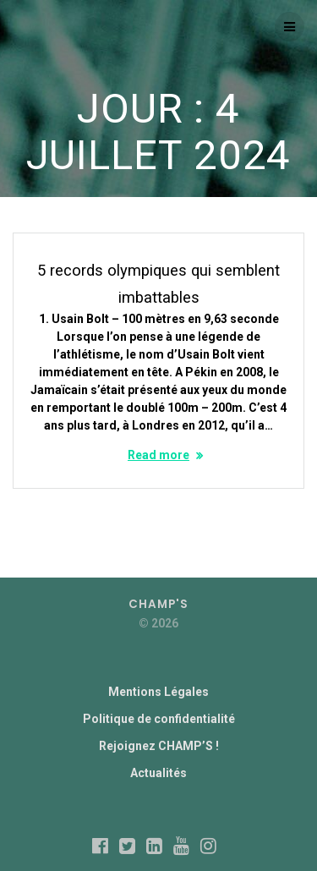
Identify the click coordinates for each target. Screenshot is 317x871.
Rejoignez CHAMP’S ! (159, 746)
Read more (158, 455)
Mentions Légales (158, 691)
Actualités (158, 773)
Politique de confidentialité (159, 719)
